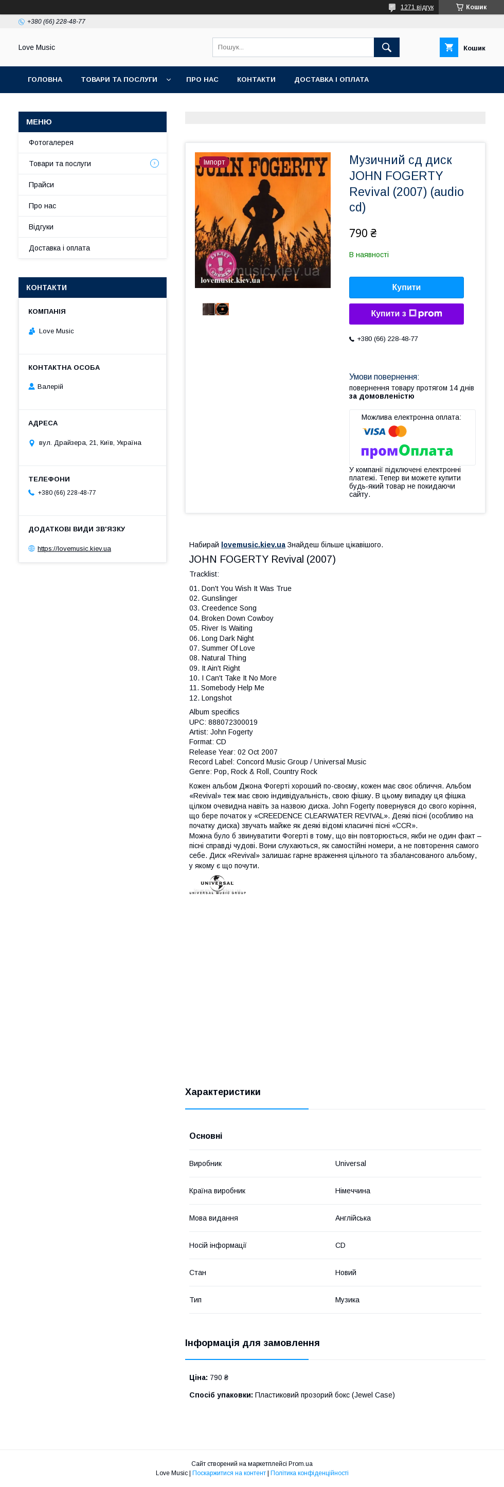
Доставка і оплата (331, 79)
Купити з (406, 313)
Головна (45, 79)
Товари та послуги (119, 79)
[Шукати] (387, 47)
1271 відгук (417, 7)
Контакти (256, 79)
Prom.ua (301, 1463)
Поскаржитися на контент (229, 1473)
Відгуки (41, 227)
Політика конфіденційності (310, 1473)
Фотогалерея (51, 142)
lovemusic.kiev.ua (253, 545)
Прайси (41, 185)
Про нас (202, 79)
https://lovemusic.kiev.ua (74, 548)
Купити (406, 287)
